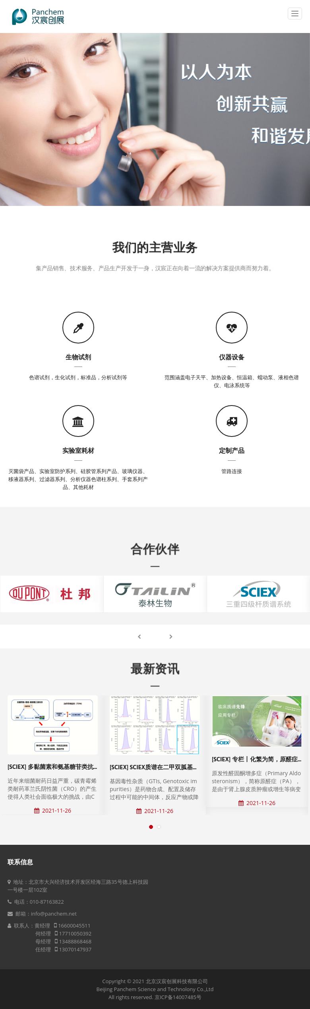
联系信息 (20, 861)
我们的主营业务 (155, 250)
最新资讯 (155, 669)
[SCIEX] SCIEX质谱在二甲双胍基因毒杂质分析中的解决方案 (187, 767)
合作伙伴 (155, 549)
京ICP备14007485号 (178, 997)
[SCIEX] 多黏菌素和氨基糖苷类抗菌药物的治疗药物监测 (80, 766)
